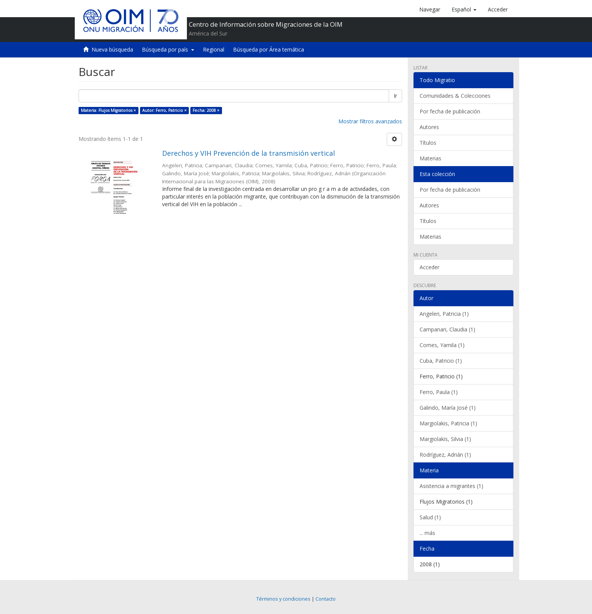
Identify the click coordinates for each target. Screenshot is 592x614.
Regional (213, 49)
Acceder (429, 267)
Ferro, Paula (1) (439, 392)
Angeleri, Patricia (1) (444, 313)
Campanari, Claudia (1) (447, 329)
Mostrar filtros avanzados (370, 121)
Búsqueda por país (168, 49)
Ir (395, 95)
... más (427, 532)
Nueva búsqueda (112, 49)
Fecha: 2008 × (206, 110)
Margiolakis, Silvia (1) (445, 439)
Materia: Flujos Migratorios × (108, 110)
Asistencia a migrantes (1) (451, 486)
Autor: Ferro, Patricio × (164, 110)
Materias (430, 158)
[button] (464, 9)
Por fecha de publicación (450, 111)
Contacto (325, 599)
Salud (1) (430, 517)
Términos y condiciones (283, 599)
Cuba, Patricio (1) (441, 360)
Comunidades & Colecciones (455, 95)
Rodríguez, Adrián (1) (445, 454)
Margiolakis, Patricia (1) (448, 423)
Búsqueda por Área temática (268, 49)
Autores (429, 127)
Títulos (428, 142)
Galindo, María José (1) (448, 407)
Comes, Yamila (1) (442, 345)
